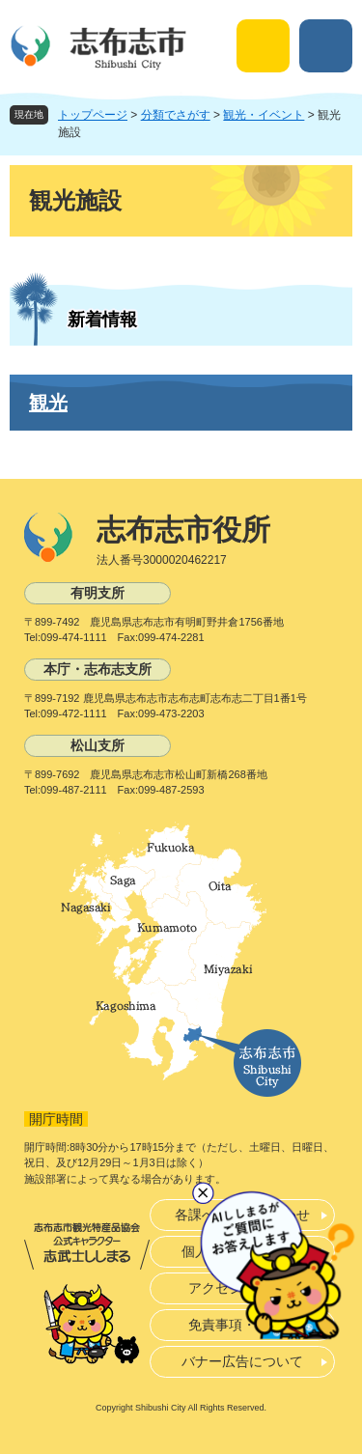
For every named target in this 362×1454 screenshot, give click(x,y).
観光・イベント (263, 115)
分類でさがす (175, 115)
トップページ (92, 115)
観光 (48, 402)
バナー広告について (242, 1361)
